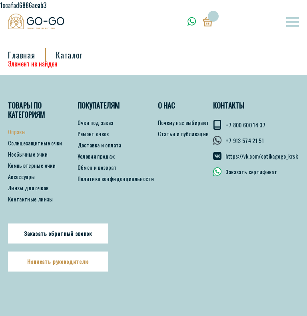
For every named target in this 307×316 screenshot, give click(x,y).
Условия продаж (96, 156)
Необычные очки (28, 154)
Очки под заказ (96, 122)
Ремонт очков (93, 134)
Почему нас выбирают (183, 122)
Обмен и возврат (97, 167)
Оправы (17, 132)
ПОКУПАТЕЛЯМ (99, 105)
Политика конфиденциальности (116, 178)
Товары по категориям (26, 110)
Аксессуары (21, 176)
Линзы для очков (28, 188)
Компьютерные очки (32, 165)
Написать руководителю (58, 261)
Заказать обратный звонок (58, 233)
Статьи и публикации (183, 134)
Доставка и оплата (100, 145)
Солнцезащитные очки (35, 143)
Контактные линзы (30, 199)
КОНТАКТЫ (228, 105)
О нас (166, 105)
